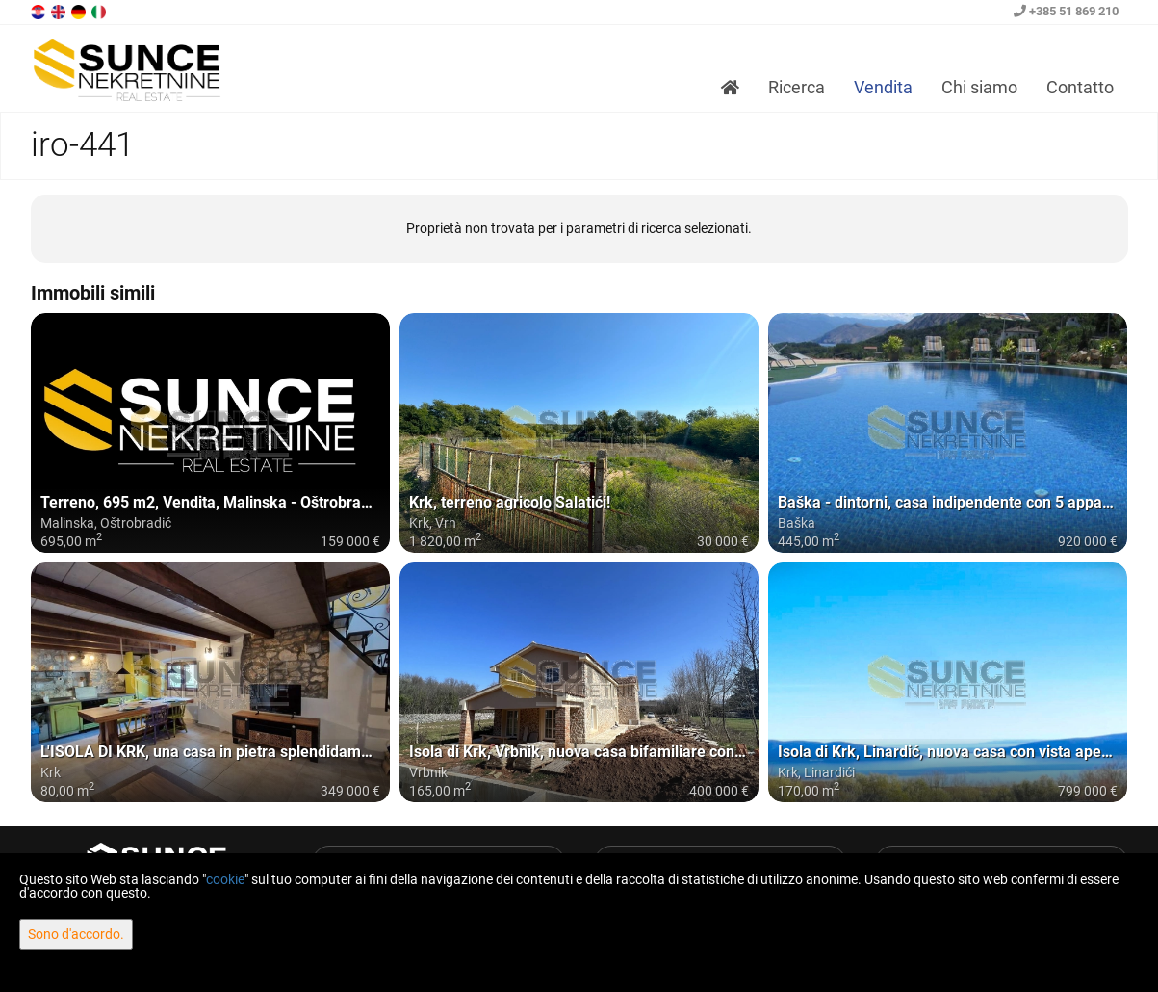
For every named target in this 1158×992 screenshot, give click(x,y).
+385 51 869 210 (1066, 11)
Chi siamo (979, 87)
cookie (225, 879)
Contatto (1080, 87)
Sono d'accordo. (76, 934)
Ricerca (796, 87)
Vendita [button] (883, 87)
